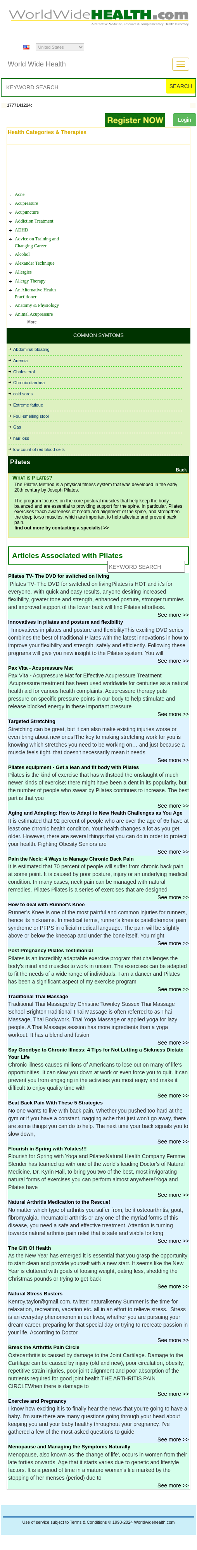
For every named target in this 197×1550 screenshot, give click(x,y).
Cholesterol (24, 371)
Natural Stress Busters (35, 1293)
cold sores (23, 393)
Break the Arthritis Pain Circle (43, 1347)
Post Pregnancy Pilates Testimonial (50, 950)
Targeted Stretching (31, 721)
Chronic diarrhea (29, 382)
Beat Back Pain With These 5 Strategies (55, 1103)
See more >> (173, 615)
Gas (17, 427)
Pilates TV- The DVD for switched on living (58, 576)
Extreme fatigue (28, 405)
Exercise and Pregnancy (37, 1401)
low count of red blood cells (39, 449)
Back (181, 470)
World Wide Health (37, 64)
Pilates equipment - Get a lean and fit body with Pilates (73, 767)
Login (184, 120)
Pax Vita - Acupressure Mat (40, 668)
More (32, 322)
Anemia (20, 360)
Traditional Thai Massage (38, 996)
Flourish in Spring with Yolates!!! (47, 1149)
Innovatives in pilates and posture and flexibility (65, 622)
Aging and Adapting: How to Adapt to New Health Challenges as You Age (95, 813)
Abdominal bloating (31, 349)
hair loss (21, 438)
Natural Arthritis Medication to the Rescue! (59, 1202)
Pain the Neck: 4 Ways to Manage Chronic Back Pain (71, 859)
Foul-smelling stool (31, 416)
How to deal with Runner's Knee (46, 904)
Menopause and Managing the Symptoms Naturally (69, 1447)
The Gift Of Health (29, 1248)
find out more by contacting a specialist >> (61, 528)
